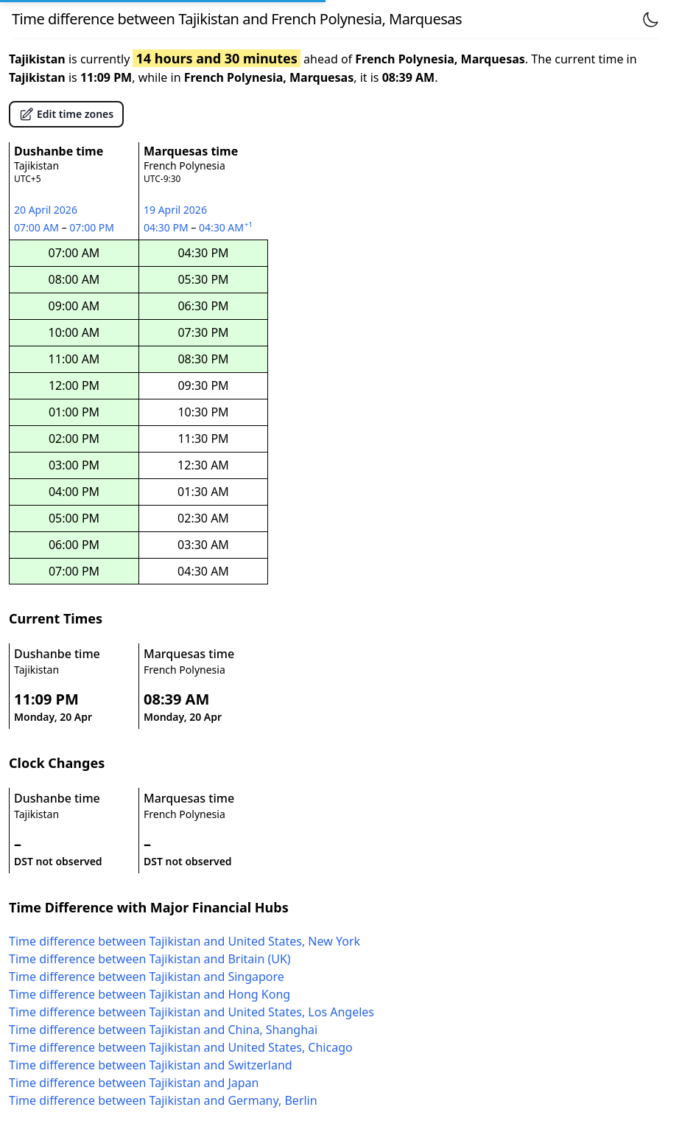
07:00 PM (92, 227)
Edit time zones (66, 114)
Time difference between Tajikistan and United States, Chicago (181, 1047)
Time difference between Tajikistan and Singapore (146, 976)
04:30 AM (227, 227)
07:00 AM (38, 227)
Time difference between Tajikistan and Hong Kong (149, 994)
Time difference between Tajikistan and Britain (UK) (150, 959)
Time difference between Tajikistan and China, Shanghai (163, 1030)
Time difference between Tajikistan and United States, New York (184, 941)
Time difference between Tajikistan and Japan (134, 1083)
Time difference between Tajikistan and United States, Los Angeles (191, 1012)
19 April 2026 (175, 210)
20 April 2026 (45, 210)
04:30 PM (167, 227)
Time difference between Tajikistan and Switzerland (150, 1065)
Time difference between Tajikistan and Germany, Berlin (163, 1100)
